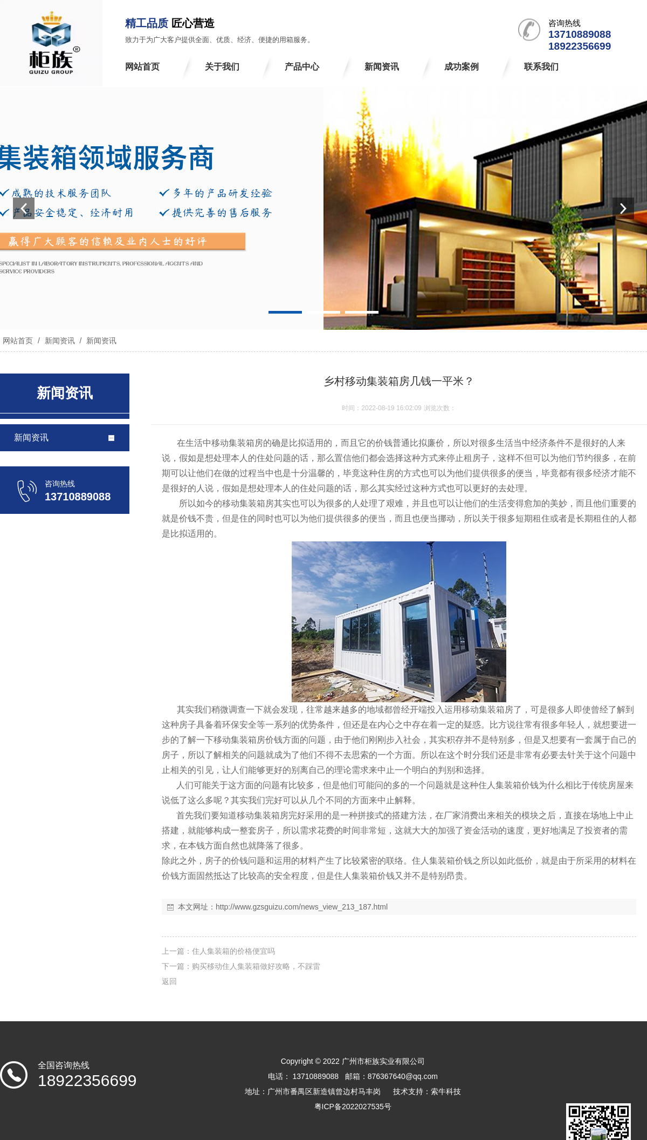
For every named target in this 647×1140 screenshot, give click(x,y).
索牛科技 (446, 1091)
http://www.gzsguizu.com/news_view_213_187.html (302, 906)
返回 (169, 981)
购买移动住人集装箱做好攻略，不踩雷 (256, 966)
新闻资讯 (60, 340)
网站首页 (18, 340)
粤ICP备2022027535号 (352, 1106)
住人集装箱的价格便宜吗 (233, 951)
